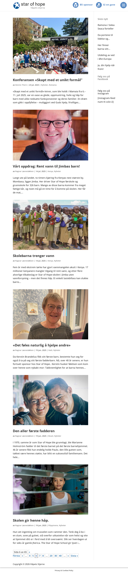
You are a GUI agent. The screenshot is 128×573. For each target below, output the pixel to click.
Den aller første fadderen (34, 431)
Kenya (50, 171)
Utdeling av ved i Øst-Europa (106, 57)
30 (55, 555)
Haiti (50, 350)
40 (60, 555)
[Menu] (123, 5)
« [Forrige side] (22, 555)
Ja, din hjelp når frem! (106, 67)
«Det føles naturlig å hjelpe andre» (42, 345)
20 (51, 555)
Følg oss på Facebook (104, 78)
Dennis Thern (21, 85)
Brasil (50, 436)
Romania (53, 85)
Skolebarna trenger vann (33, 255)
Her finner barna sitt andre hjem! (104, 47)
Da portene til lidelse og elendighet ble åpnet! (105, 37)
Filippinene (53, 525)
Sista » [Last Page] (74, 555)
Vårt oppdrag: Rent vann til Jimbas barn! (46, 166)
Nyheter (44, 85)
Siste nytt (103, 19)
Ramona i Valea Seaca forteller (106, 26)
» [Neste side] (68, 555)
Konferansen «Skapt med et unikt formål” (47, 80)
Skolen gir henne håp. (31, 520)
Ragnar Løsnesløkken (24, 171)
